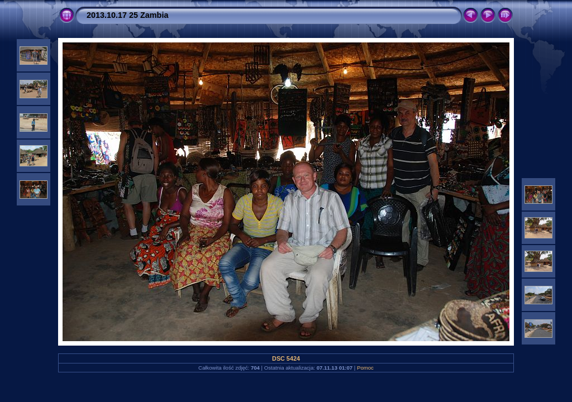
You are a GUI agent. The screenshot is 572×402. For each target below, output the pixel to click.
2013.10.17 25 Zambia (127, 15)
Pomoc (365, 368)
